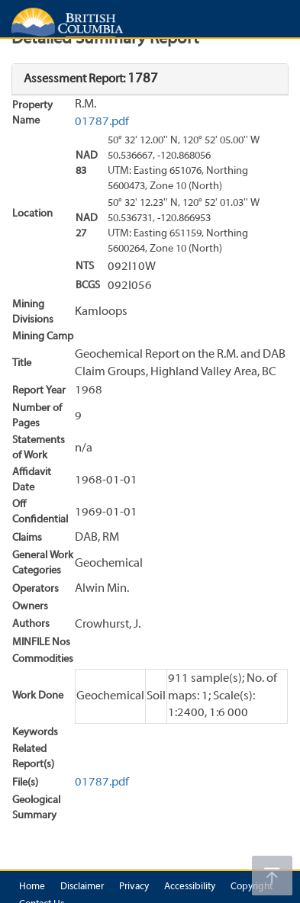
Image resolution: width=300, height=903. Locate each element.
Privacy (134, 887)
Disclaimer (82, 887)
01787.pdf (102, 122)
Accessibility (189, 887)
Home (32, 887)
